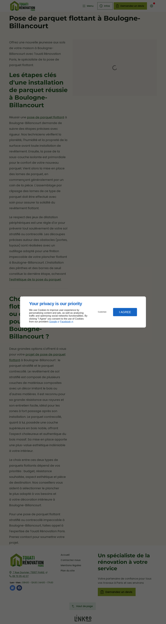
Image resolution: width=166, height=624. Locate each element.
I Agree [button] (125, 312)
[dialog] (83, 312)
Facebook (65, 321)
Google (53, 321)
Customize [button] (102, 312)
